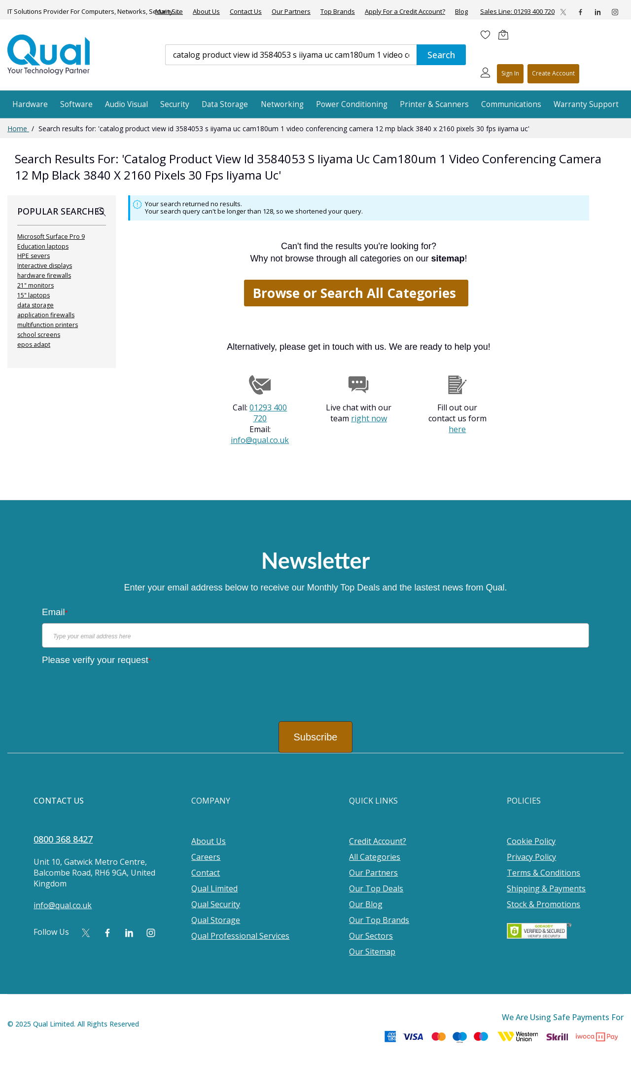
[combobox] (291, 54)
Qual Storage (215, 920)
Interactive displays (44, 265)
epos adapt (33, 344)
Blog (461, 11)
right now (369, 418)
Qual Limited (214, 888)
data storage (35, 305)
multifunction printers (47, 325)
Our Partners (291, 11)
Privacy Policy (531, 856)
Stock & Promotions (543, 904)
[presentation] (117, 689)
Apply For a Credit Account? (405, 11)
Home (18, 128)
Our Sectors (371, 935)
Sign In (510, 73)
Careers (205, 856)
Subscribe (316, 737)
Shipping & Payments (546, 888)
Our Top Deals (376, 888)
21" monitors (35, 285)
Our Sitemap (372, 951)
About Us (206, 11)
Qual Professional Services (240, 935)
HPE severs (33, 256)
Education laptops (43, 246)
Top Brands (337, 11)
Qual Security (215, 904)
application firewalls (45, 315)
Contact (205, 872)
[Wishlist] (486, 34)
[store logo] (49, 55)
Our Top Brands (379, 920)
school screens (38, 335)
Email (55, 612)
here (457, 429)
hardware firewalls (44, 275)
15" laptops (33, 295)
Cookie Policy (531, 841)
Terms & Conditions (543, 872)
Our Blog (366, 904)
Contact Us (246, 11)
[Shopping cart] (505, 34)
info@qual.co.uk (260, 440)
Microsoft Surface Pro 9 (51, 236)
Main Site (169, 11)
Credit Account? (377, 841)
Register (553, 73)
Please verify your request (96, 660)
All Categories (374, 856)
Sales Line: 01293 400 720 (517, 11)
